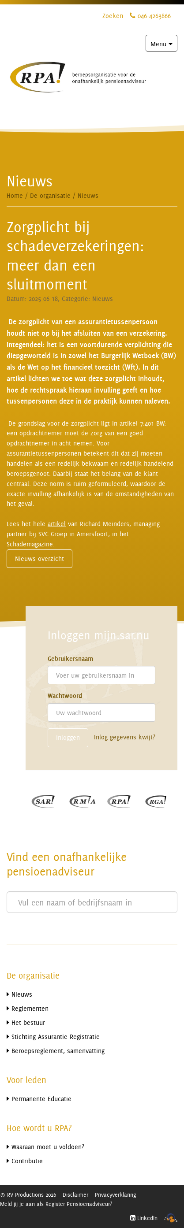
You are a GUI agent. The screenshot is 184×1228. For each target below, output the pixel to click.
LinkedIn (144, 1217)
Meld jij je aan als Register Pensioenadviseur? (56, 1203)
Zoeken (112, 15)
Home (15, 195)
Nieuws (88, 195)
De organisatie (50, 195)
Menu (163, 45)
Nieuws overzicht (39, 558)
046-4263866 (150, 15)
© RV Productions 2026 (28, 1194)
